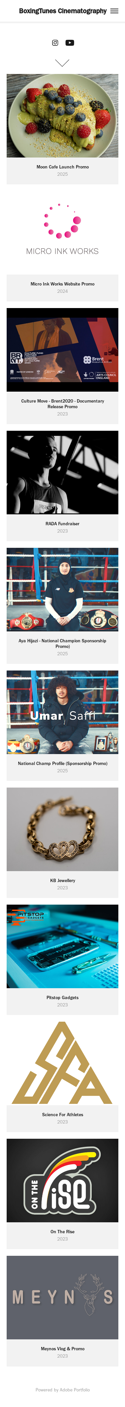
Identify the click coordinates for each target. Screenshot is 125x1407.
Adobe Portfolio (75, 1390)
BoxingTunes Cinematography (62, 11)
